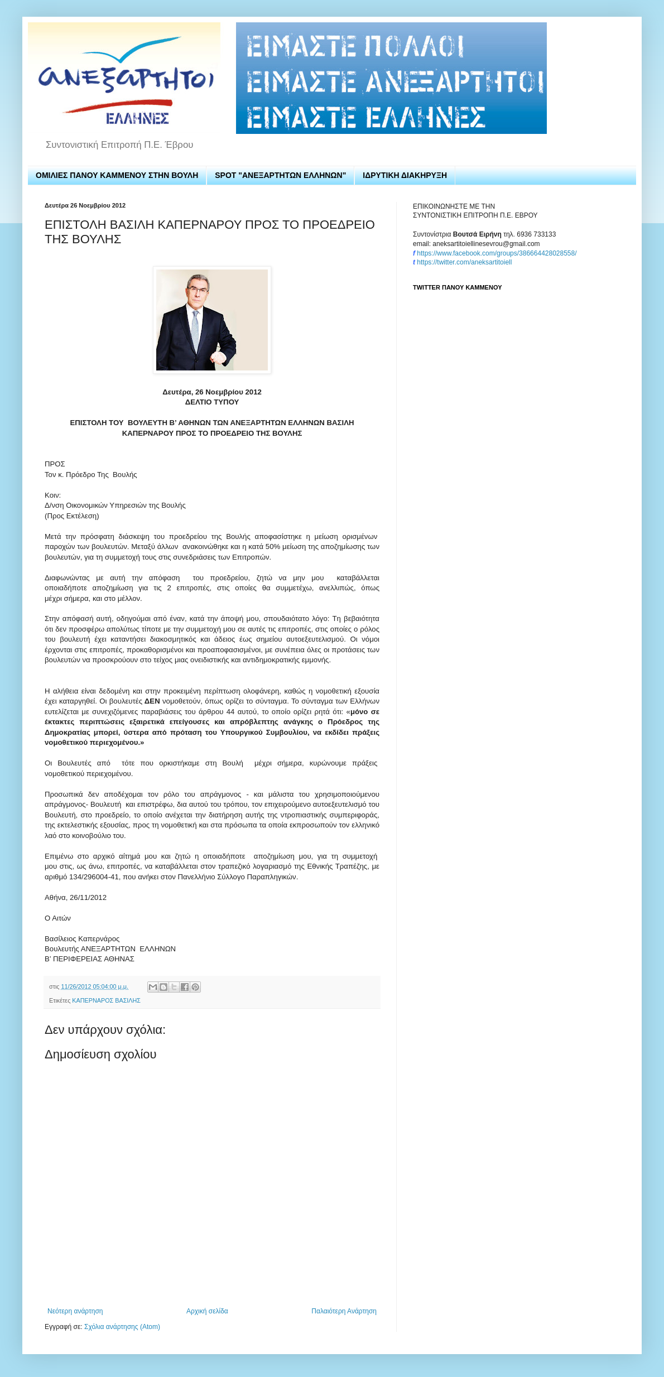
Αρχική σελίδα (207, 1311)
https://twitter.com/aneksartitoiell (464, 262)
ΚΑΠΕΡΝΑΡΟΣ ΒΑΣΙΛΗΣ (106, 1000)
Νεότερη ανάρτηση (75, 1311)
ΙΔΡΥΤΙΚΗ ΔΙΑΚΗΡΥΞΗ (405, 175)
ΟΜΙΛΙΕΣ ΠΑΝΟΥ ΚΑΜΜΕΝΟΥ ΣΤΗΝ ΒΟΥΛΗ (117, 175)
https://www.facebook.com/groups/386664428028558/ (496, 253)
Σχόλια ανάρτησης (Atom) (122, 1327)
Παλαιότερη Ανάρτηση (344, 1311)
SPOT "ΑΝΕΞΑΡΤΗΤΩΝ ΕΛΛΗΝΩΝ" (280, 175)
